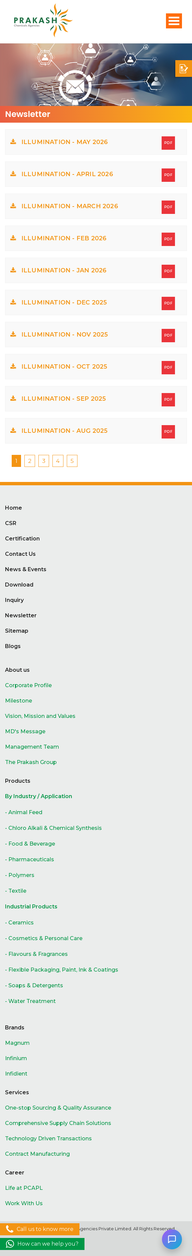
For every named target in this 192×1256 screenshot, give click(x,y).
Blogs (13, 646)
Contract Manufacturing (37, 1154)
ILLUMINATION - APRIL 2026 (92, 175)
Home (13, 508)
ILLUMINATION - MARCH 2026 (92, 207)
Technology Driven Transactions (48, 1138)
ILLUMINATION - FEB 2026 (92, 239)
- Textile (15, 891)
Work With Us (24, 1203)
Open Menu (174, 20)
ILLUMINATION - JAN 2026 (92, 271)
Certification (22, 538)
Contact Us (20, 554)
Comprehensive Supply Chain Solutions (58, 1123)
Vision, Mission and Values (40, 716)
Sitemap (16, 631)
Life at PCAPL (24, 1188)
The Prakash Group (31, 762)
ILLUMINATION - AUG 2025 (92, 431)
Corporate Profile (28, 685)
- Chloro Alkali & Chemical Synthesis (53, 828)
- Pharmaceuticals (29, 859)
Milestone (18, 701)
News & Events (25, 569)
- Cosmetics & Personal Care (43, 938)
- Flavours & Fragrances (36, 954)
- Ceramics (19, 922)
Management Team (32, 747)
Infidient (16, 1074)
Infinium (16, 1058)
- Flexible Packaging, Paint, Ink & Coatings (61, 970)
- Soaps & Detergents (34, 985)
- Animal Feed (23, 812)
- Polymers (19, 875)
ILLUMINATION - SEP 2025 (92, 399)
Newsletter (21, 615)
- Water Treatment (30, 1001)
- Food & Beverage (30, 844)
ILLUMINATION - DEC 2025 (92, 303)
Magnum (17, 1043)
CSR (10, 523)
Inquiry (14, 600)
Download (19, 585)
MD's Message (25, 731)
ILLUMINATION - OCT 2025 (92, 367)
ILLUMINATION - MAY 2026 (92, 143)
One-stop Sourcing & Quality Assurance (58, 1108)
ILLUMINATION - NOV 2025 (92, 335)
